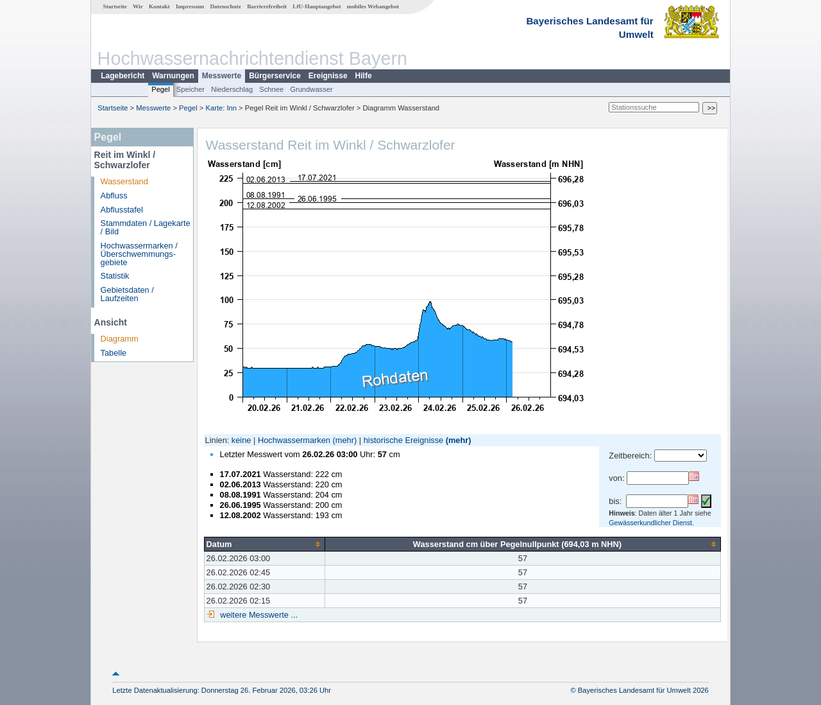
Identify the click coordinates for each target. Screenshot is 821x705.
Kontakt (159, 6)
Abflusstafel (122, 209)
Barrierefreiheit (267, 6)
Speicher (190, 89)
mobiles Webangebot (373, 6)
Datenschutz (225, 6)
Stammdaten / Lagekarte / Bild (145, 227)
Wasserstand (124, 181)
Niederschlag (232, 89)
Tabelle (114, 353)
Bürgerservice (275, 75)
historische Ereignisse (403, 440)
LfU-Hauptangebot (316, 6)
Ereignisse (328, 75)
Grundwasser (311, 89)
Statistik (115, 276)
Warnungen (173, 75)
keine (241, 440)
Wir (138, 6)
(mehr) (345, 440)
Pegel (160, 89)
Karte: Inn (221, 108)
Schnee (271, 89)
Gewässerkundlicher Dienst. (651, 523)
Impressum (190, 6)
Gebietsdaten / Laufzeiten (127, 294)
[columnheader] (264, 544)
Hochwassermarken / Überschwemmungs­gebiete (139, 254)
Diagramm (120, 339)
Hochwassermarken (294, 440)
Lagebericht (122, 75)
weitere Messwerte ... (258, 615)
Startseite (115, 6)
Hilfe (363, 75)
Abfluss (114, 195)
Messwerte (221, 75)
